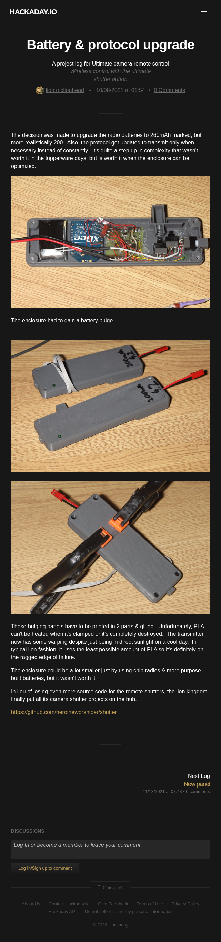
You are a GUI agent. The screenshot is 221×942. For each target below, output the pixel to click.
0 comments (198, 791)
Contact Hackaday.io (69, 903)
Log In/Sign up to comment (45, 868)
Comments (169, 90)
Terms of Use (150, 903)
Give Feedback (113, 903)
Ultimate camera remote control (130, 64)
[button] (203, 11)
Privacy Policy (185, 903)
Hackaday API (62, 911)
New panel (197, 784)
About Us (31, 903)
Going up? (110, 888)
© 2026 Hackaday (111, 925)
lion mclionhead (60, 90)
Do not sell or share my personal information (129, 911)
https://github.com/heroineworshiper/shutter (64, 712)
